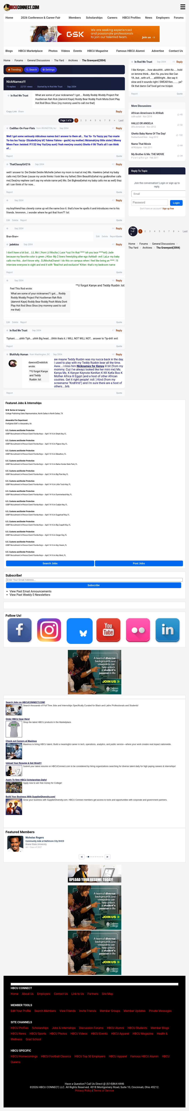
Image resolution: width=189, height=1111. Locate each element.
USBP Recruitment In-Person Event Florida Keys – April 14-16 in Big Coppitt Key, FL (38, 525)
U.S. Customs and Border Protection (20, 430)
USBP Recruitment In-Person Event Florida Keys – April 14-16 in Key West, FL (36, 555)
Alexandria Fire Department (16, 420)
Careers (112, 17)
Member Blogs (160, 1028)
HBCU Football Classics (56, 1056)
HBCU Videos (79, 1033)
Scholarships (94, 17)
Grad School (33, 1039)
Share (21, 111)
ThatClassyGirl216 (20, 164)
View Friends (67, 1011)
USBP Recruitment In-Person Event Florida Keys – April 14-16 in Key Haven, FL (36, 545)
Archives (73, 60)
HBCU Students (137, 1028)
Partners (92, 994)
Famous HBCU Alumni (130, 51)
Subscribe (94, 585)
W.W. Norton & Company (15, 410)
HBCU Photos (58, 1033)
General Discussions (38, 60)
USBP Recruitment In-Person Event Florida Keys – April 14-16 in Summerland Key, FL (39, 495)
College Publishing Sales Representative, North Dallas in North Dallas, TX (34, 414)
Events (77, 51)
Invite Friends (87, 1011)
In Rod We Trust (19, 95)
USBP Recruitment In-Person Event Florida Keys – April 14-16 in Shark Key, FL (36, 434)
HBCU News (18, 1033)
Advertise (158, 51)
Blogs (9, 51)
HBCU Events (99, 1033)
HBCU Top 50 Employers (89, 1056)
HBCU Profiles (131, 17)
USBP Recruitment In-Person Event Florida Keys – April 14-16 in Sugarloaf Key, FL (37, 515)
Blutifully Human (19, 354)
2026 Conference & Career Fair (40, 17)
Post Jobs (139, 563)
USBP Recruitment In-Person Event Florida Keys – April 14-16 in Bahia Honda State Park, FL (41, 464)
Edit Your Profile (21, 1011)
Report (9, 156)
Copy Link (11, 111)
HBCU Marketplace (30, 51)
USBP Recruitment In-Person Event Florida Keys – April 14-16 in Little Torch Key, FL (38, 484)
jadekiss (14, 244)
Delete (15, 220)
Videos (65, 51)
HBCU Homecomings (24, 1056)
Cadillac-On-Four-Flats (22, 128)
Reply (119, 111)
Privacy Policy (83, 1090)
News (148, 17)
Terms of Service (104, 1090)
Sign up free (168, 208)
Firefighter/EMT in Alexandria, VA (19, 424)
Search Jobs (50, 563)
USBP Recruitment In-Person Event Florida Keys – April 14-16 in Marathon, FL (36, 454)
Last (121, 120)
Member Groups (110, 1011)
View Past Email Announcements (30, 591)
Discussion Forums (91, 1028)
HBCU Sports (38, 1033)
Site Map (107, 994)
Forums (179, 17)
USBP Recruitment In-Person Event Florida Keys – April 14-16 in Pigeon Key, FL (36, 444)
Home (9, 17)
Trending (14, 69)
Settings (48, 69)
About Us (27, 994)
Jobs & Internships (64, 1028)
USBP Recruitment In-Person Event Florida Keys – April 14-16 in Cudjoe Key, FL (36, 505)
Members (75, 17)
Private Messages (160, 1011)
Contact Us (176, 51)
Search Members (45, 1011)
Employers (163, 17)
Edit (8, 220)
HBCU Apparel (120, 1033)
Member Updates (134, 1011)
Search (31, 69)
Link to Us (77, 994)
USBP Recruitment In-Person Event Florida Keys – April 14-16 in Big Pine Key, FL (37, 474)
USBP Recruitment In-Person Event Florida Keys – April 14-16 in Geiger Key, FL (36, 535)
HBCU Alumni (115, 1028)
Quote (119, 156)
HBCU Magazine (97, 51)
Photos (53, 51)
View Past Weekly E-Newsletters (30, 594)
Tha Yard (59, 60)
